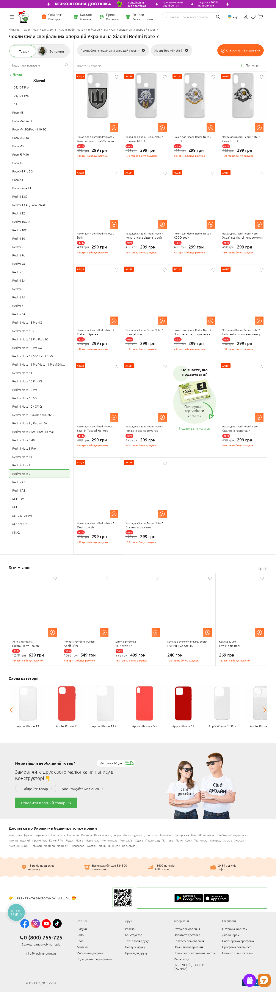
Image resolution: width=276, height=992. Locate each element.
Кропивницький (19, 840)
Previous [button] (260, 569)
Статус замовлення (187, 929)
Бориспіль (58, 835)
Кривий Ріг (56, 840)
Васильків (128, 846)
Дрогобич (151, 835)
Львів (79, 840)
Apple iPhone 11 (67, 726)
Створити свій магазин (237, 953)
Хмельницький (18, 846)
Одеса (139, 840)
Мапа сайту (181, 959)
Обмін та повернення (188, 947)
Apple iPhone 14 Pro (222, 726)
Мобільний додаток (90, 953)
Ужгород (215, 840)
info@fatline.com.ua (40, 953)
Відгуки (82, 929)
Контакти (83, 947)
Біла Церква (25, 835)
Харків (227, 840)
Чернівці (62, 846)
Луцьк (70, 840)
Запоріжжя (182, 835)
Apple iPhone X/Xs (144, 726)
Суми (188, 840)
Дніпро (116, 835)
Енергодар (78, 846)
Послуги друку (135, 947)
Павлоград (152, 840)
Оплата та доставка (187, 935)
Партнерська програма (238, 941)
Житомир (166, 835)
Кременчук (39, 840)
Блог (80, 941)
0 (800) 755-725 (43, 938)
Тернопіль (200, 840)
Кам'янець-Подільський (232, 835)
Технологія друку (137, 941)
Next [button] (265, 569)
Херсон (239, 840)
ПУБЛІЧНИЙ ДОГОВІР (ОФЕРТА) (189, 966)
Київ (11, 835)
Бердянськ (42, 835)
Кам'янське (101, 835)
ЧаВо (80, 935)
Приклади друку (136, 953)
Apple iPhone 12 (183, 726)
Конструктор (133, 935)
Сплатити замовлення (189, 941)
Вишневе (114, 846)
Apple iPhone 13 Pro (105, 726)
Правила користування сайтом (195, 953)
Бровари (73, 835)
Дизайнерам (231, 935)
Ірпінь (102, 846)
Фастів (91, 846)
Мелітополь (110, 840)
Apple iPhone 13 (28, 726)
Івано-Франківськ (203, 835)
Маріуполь (92, 840)
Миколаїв (126, 840)
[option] (34, 619)
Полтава (167, 840)
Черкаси (36, 846)
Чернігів (49, 846)
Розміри (130, 929)
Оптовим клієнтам (235, 929)
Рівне (179, 840)
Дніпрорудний (132, 835)
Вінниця (86, 835)
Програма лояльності (236, 947)
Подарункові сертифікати (94, 959)
